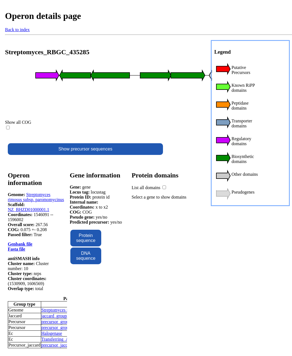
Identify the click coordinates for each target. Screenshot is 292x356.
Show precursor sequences (85, 149)
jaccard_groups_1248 (60, 315)
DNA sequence (85, 256)
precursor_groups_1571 (62, 327)
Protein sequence (85, 238)
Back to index (17, 29)
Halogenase (51, 333)
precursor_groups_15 (60, 321)
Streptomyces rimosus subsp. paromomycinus (36, 197)
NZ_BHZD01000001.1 (28, 209)
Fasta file (16, 249)
